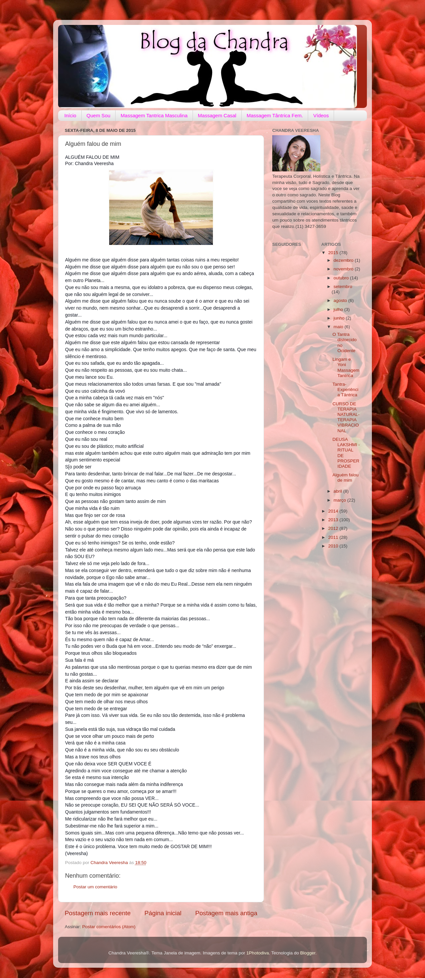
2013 (333, 519)
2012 (333, 528)
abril (338, 491)
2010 (333, 545)
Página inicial (162, 913)
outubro (342, 277)
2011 (333, 537)
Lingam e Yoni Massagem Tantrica (345, 367)
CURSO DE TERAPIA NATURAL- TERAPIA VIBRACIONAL (346, 417)
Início (70, 115)
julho (339, 309)
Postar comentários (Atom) (109, 926)
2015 (333, 252)
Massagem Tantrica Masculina (154, 115)
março (340, 500)
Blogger (307, 952)
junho (340, 318)
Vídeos (321, 115)
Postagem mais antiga (226, 913)
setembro (343, 286)
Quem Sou (99, 115)
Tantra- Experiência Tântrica (345, 389)
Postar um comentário (95, 886)
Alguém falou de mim (345, 477)
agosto (341, 300)
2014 (333, 511)
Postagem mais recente (97, 913)
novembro (344, 268)
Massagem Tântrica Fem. (275, 115)
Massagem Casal (217, 115)
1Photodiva (257, 952)
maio (339, 326)
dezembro (344, 260)
